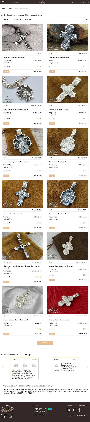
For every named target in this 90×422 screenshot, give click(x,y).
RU (20, 2)
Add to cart (37, 71)
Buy (6, 71)
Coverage (16, 19)
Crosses (9, 9)
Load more (45, 343)
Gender (27, 19)
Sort (86, 19)
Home (3, 9)
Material (5, 19)
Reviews (6, 66)
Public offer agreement (39, 415)
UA (14, 2)
